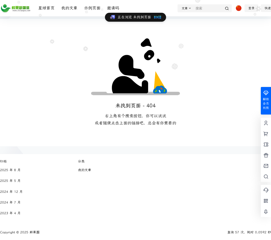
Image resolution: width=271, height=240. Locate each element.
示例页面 (92, 8)
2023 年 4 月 (10, 213)
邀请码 (113, 8)
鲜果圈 (33, 232)
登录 (251, 8)
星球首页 (46, 8)
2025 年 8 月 (10, 170)
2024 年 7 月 (10, 202)
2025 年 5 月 (10, 181)
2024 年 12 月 (11, 192)
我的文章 (69, 8)
